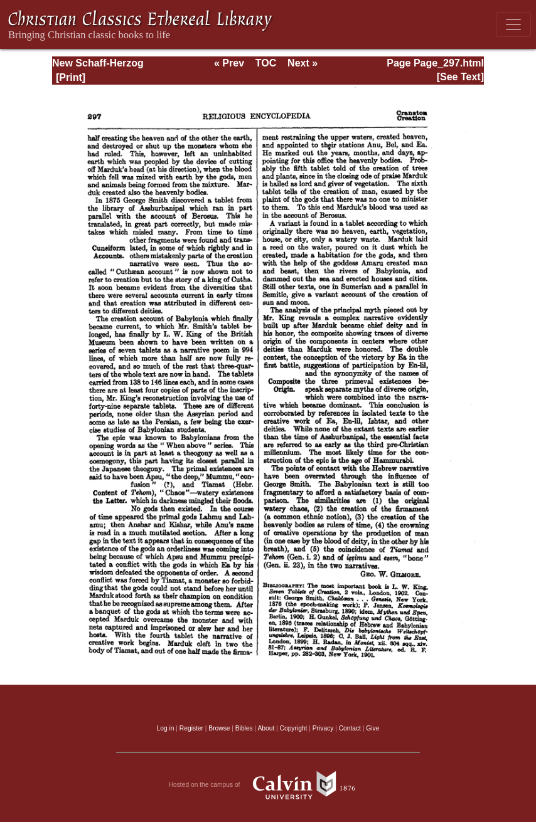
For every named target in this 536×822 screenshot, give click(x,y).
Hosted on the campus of (268, 785)
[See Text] (460, 76)
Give (372, 728)
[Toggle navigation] (513, 24)
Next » (302, 63)
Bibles (244, 728)
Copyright (294, 728)
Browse (219, 728)
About (265, 728)
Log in (165, 728)
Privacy (323, 728)
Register (191, 728)
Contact (350, 728)
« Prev (229, 63)
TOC (265, 63)
